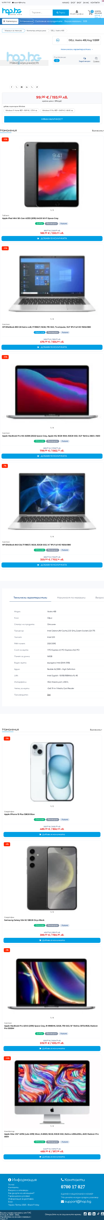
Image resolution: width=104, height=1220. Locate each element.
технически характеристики (76, 49)
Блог (73, 3)
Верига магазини (72, 21)
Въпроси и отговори (18, 1190)
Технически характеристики (30, 598)
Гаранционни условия (19, 1196)
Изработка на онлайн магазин (15, 1217)
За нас (86, 3)
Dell (49, 695)
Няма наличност (52, 119)
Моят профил (77, 12)
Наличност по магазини (71, 598)
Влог (79, 3)
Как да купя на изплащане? (21, 1193)
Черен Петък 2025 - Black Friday (23, 1205)
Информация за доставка (20, 1199)
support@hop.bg (19, 2)
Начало (65, 3)
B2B (85, 21)
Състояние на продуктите (48, 21)
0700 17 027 (7, 2)
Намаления (26, 21)
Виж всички (98, 131)
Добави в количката (52, 238)
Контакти (95, 3)
